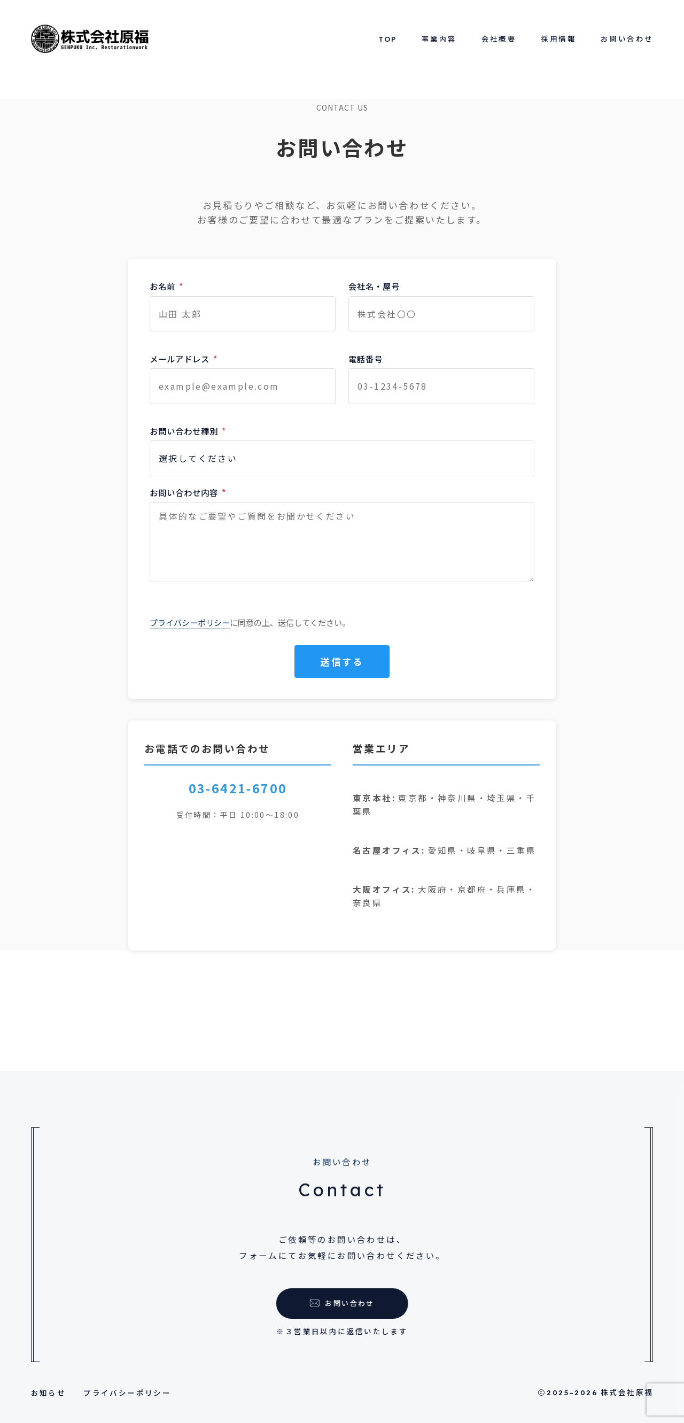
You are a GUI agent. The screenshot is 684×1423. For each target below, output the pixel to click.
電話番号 (365, 359)
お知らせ (48, 1392)
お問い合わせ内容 (188, 492)
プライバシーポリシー (190, 622)
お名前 (166, 286)
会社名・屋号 (374, 286)
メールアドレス (183, 359)
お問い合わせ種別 (188, 431)
